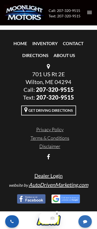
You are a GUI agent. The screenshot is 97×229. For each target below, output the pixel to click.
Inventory (45, 43)
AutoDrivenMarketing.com (58, 185)
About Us (64, 55)
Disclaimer (49, 146)
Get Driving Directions (48, 110)
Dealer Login (48, 175)
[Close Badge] (56, 213)
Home (20, 43)
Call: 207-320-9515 (64, 10)
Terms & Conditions (50, 138)
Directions (35, 55)
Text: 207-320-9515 (64, 16)
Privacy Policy (50, 129)
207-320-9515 (55, 89)
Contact (73, 43)
